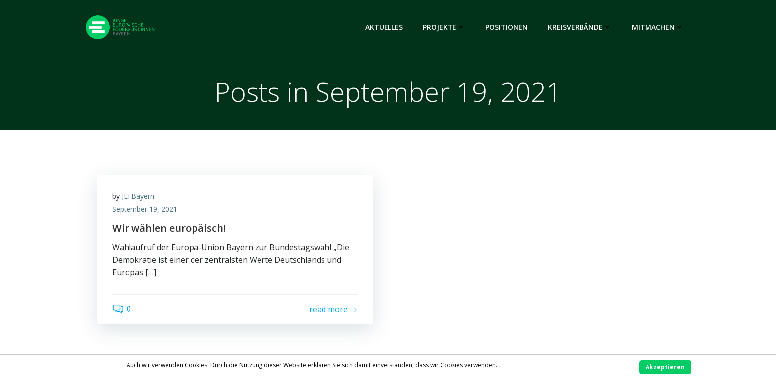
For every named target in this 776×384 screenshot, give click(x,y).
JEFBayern (138, 196)
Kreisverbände (580, 27)
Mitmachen (658, 27)
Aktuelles (384, 27)
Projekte (444, 27)
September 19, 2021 (144, 209)
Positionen (506, 27)
